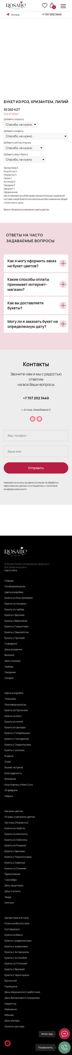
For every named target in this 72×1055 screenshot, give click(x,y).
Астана (15, 14)
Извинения (10, 1009)
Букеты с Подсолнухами (18, 856)
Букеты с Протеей (14, 638)
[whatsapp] (39, 419)
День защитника (13, 885)
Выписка (9, 655)
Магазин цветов (13, 811)
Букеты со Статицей (15, 963)
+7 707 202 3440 (52, 14)
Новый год (10, 1003)
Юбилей (9, 1015)
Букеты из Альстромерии (18, 597)
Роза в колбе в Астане (16, 923)
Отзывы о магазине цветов (19, 816)
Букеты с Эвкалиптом (16, 632)
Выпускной (10, 980)
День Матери (12, 1020)
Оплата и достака (14, 1026)
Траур (7, 897)
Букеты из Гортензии (16, 710)
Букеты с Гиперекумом (17, 733)
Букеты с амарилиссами (18, 940)
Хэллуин (9, 902)
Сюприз (8, 678)
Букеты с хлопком (14, 750)
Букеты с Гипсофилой (16, 738)
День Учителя (12, 891)
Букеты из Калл (12, 716)
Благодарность (13, 773)
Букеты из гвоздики (15, 603)
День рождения (13, 649)
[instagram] (32, 419)
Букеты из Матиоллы (16, 834)
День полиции (12, 660)
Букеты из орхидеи (15, 727)
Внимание (10, 778)
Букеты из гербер (14, 609)
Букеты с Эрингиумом (16, 975)
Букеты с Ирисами (14, 851)
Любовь (8, 666)
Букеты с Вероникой (15, 620)
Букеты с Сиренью (14, 862)
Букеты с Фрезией (14, 969)
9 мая (7, 761)
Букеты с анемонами (16, 946)
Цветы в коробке (13, 592)
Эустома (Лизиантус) (16, 822)
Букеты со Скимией (15, 868)
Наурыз (8, 796)
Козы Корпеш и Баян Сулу (18, 784)
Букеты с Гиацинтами (16, 626)
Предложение (12, 874)
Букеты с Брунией (14, 615)
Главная (9, 580)
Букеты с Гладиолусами (17, 744)
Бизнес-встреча (13, 767)
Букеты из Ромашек (15, 845)
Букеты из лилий (13, 721)
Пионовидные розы (15, 704)
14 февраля (10, 643)
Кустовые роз (12, 929)
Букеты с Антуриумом (16, 952)
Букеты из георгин (14, 828)
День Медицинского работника (22, 992)
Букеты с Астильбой (15, 957)
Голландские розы (14, 586)
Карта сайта (10, 570)
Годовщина (10, 986)
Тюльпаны (10, 698)
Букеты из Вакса (13, 934)
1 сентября (10, 879)
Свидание (10, 672)
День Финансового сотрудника (22, 997)
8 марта (8, 756)
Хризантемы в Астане (16, 917)
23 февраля (11, 790)
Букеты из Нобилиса (15, 839)
